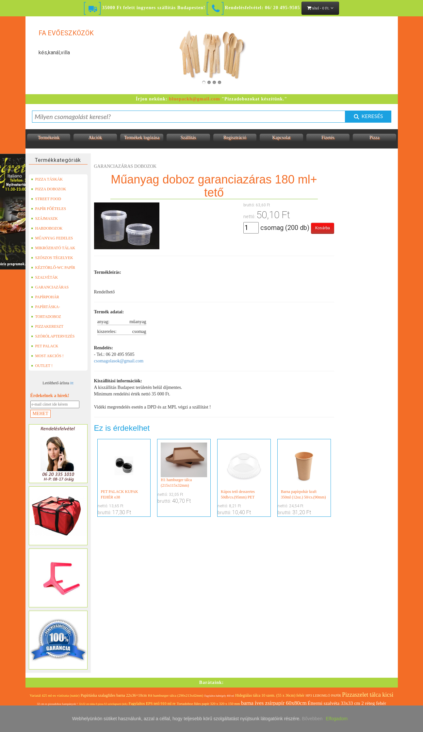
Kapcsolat (281, 137)
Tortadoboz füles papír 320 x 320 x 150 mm (208, 704)
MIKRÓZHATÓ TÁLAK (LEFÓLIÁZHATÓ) (53, 248)
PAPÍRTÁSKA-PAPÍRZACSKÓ (46, 307)
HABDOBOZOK (47, 228)
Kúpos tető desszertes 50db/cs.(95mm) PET (244, 471)
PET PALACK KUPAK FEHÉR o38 (124, 471)
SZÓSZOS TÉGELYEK (52, 258)
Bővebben (312, 718)
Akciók (95, 137)
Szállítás (188, 137)
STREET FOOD (46, 199)
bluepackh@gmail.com (194, 98)
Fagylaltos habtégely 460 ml (219, 695)
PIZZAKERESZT (47, 326)
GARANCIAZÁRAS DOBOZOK (50, 287)
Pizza (374, 137)
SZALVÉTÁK (44, 277)
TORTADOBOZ (46, 317)
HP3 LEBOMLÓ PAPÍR (323, 695)
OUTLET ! (42, 366)
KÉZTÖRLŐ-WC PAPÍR (53, 267)
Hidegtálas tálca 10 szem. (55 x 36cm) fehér (269, 695)
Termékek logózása (141, 137)
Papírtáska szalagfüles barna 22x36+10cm (114, 695)
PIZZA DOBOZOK (48, 189)
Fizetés (327, 137)
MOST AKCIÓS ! (47, 356)
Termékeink (48, 137)
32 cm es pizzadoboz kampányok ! (57, 704)
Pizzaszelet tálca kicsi (367, 694)
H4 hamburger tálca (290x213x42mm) (175, 695)
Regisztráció (234, 137)
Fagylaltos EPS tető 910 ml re (152, 703)
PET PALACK (44, 346)
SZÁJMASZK (44, 218)
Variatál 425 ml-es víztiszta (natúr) (55, 695)
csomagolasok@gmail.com (119, 360)
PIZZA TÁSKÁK (47, 179)
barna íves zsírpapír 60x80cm (274, 703)
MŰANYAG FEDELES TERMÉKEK (52, 238)
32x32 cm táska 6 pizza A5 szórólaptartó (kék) (103, 704)
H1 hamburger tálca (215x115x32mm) (184, 465)
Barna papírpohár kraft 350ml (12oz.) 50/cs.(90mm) (304, 471)
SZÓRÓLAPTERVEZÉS (53, 336)
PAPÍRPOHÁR (45, 297)
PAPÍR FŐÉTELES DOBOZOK (48, 209)
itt (71, 383)
